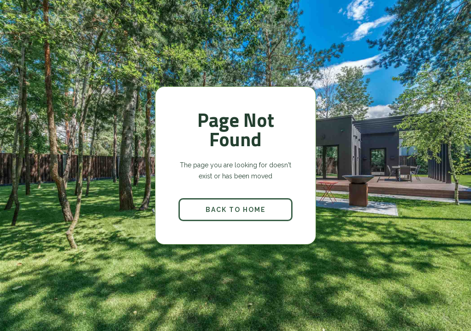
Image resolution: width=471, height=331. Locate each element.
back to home (236, 209)
